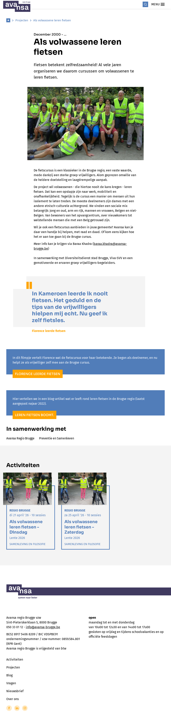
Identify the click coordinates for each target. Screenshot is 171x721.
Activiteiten (14, 659)
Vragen (11, 683)
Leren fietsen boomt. (34, 415)
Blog (9, 675)
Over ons (12, 699)
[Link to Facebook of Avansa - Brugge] (9, 708)
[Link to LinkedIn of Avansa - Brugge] (17, 708)
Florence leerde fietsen (37, 374)
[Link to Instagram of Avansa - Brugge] (25, 708)
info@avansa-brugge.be (43, 627)
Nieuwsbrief (14, 691)
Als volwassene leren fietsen (52, 20)
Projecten (21, 20)
